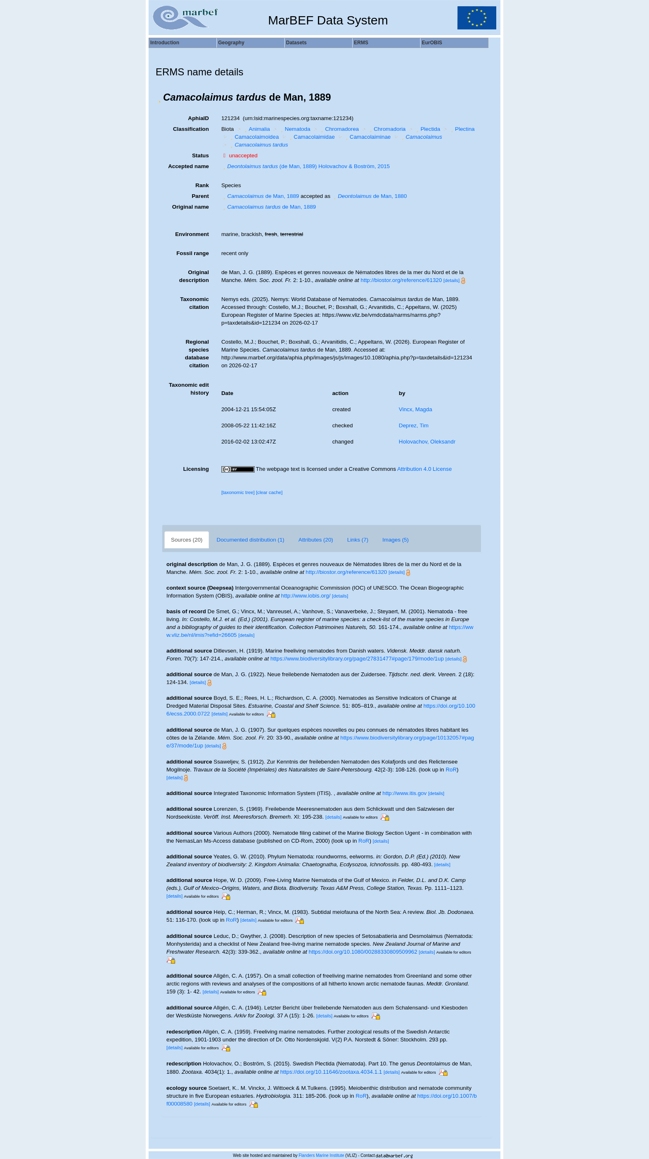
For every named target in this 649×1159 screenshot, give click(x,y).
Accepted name (188, 166)
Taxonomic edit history (189, 389)
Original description (194, 276)
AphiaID (198, 118)
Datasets (296, 43)
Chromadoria (387, 129)
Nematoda (294, 129)
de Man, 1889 (260, 196)
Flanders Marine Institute (321, 1155)
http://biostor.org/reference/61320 (401, 280)
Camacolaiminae (367, 137)
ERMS (361, 43)
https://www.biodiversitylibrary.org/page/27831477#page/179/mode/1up (357, 658)
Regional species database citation (197, 354)
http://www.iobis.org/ (305, 596)
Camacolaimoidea (253, 137)
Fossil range (192, 253)
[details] (451, 280)
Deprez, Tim (414, 425)
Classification (191, 129)
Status (200, 155)
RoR (451, 769)
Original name (190, 207)
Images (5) (395, 540)
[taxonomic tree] (238, 492)
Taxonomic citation (194, 303)
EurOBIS (432, 43)
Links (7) (357, 540)
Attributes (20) (315, 540)
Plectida (427, 129)
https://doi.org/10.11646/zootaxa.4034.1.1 (331, 1072)
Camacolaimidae (311, 137)
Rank (202, 185)
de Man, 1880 (369, 196)
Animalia (256, 129)
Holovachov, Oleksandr (427, 442)
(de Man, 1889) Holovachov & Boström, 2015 (305, 166)
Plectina (462, 129)
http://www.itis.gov (404, 793)
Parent (200, 196)
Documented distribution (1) (250, 540)
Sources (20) (186, 540)
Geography (231, 43)
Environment (192, 234)
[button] (159, 97)
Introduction (164, 43)
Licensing (196, 469)
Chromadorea (339, 129)
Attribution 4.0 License (424, 469)
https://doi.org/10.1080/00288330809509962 (363, 952)
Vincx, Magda (416, 409)
